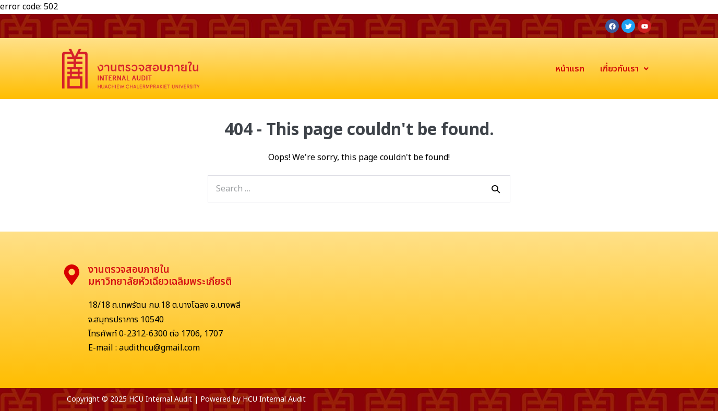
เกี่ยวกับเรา (624, 69)
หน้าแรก (570, 69)
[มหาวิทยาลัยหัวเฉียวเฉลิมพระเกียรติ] (463, 310)
